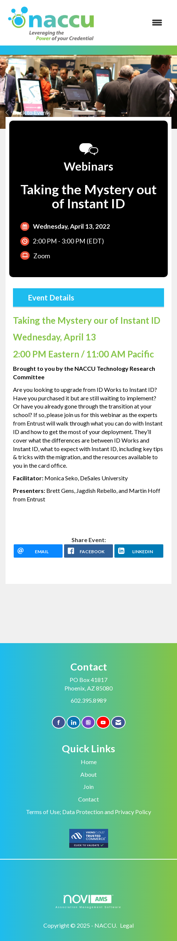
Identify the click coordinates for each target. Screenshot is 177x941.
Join (88, 786)
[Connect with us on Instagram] (88, 722)
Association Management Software (88, 901)
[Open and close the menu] (134, 23)
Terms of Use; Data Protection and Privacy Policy (88, 811)
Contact (88, 799)
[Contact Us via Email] (118, 722)
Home (89, 761)
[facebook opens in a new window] (88, 551)
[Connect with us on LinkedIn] (73, 722)
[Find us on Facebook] (59, 722)
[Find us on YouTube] (103, 722)
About (88, 774)
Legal (127, 925)
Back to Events (28, 112)
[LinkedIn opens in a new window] (138, 551)
